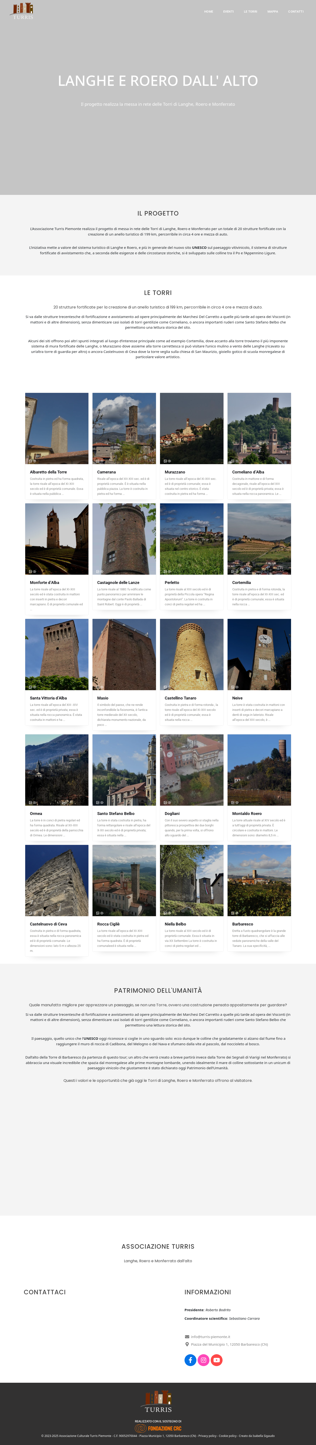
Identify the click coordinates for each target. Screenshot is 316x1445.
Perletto (172, 582)
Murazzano (175, 472)
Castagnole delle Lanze (118, 582)
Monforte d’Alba (44, 582)
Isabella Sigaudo (264, 1436)
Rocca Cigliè (108, 924)
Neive (237, 698)
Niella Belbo (175, 924)
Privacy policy (208, 1436)
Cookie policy (228, 1436)
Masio (102, 698)
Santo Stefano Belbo (116, 813)
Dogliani (172, 813)
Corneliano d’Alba (248, 472)
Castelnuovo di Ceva (48, 924)
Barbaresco (242, 924)
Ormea (36, 813)
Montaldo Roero (247, 813)
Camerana (106, 472)
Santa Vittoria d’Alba (48, 698)
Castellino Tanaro (180, 698)
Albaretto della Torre (48, 472)
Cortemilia (241, 582)
